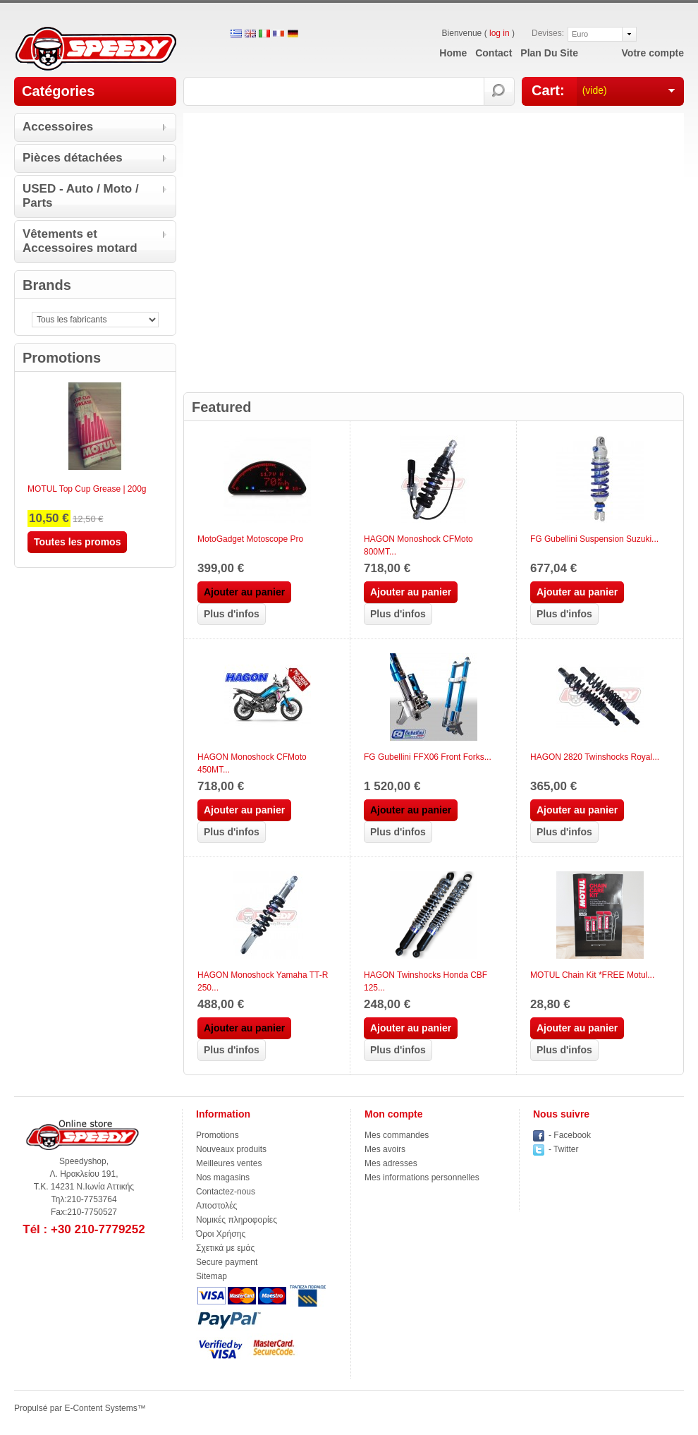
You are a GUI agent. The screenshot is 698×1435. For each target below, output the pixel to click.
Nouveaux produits (231, 1149)
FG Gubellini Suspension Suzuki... (594, 539)
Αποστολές (216, 1206)
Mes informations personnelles (422, 1177)
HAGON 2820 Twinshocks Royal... (594, 757)
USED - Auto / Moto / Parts (81, 196)
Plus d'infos (231, 613)
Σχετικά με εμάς (225, 1248)
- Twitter (563, 1149)
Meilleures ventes (229, 1163)
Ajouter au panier (410, 592)
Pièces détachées (73, 157)
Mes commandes (397, 1135)
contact (493, 53)
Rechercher (499, 91)
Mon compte (393, 1114)
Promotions (62, 357)
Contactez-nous (225, 1192)
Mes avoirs (385, 1149)
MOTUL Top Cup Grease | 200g (87, 489)
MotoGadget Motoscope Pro (250, 539)
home (453, 53)
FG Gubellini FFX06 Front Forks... (427, 757)
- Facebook (570, 1135)
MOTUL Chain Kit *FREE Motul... (592, 975)
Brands (47, 285)
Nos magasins (223, 1177)
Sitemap (211, 1276)
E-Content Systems (100, 1408)
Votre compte (653, 53)
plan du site (549, 53)
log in (499, 33)
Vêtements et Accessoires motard (80, 241)
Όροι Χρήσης (220, 1234)
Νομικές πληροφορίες (236, 1220)
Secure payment (226, 1262)
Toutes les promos (77, 541)
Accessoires (58, 126)
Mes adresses (391, 1163)
